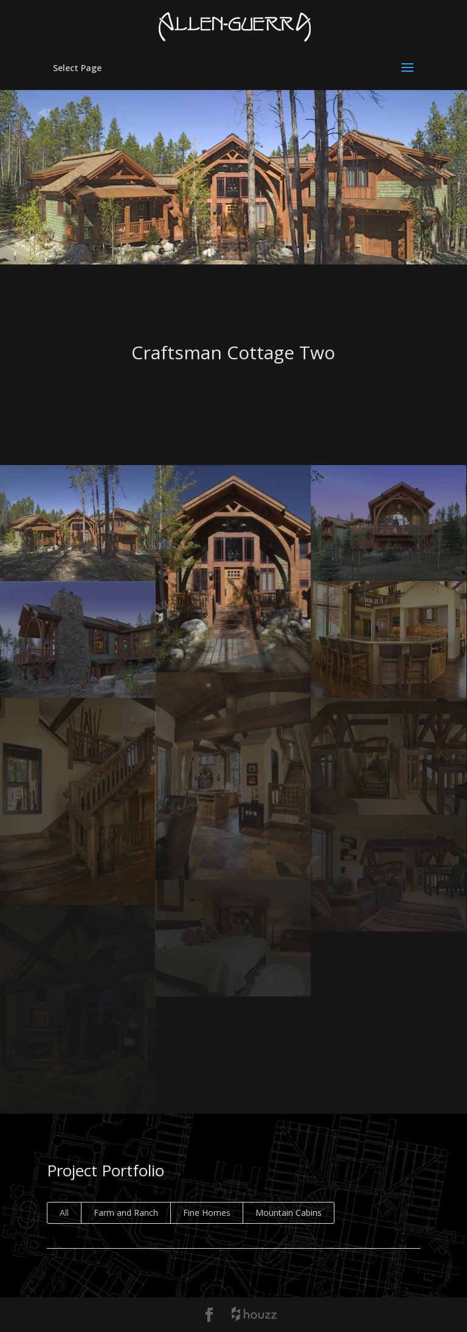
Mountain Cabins (288, 1212)
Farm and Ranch (126, 1212)
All (64, 1212)
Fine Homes (206, 1212)
